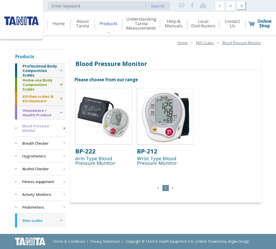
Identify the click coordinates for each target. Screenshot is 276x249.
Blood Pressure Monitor (241, 42)
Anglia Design (238, 241)
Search (157, 6)
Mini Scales (205, 42)
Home (182, 42)
